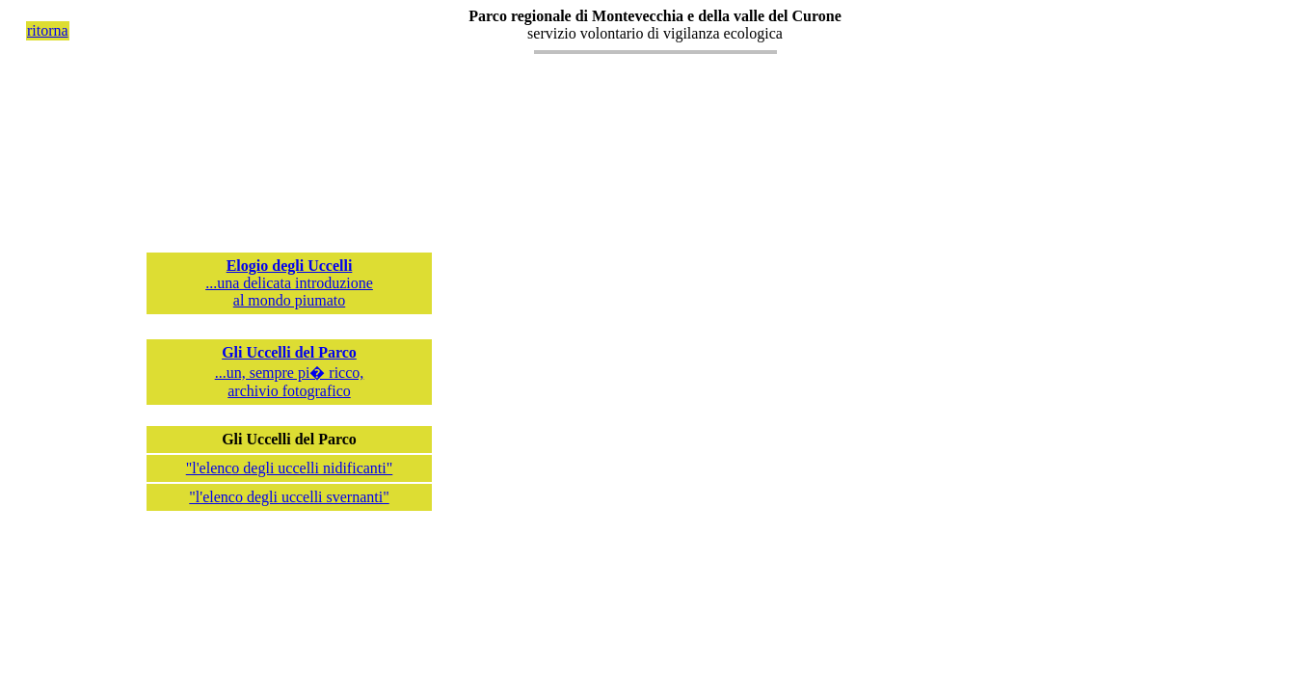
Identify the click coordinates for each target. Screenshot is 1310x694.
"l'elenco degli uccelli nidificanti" (289, 468)
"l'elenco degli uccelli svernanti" (288, 497)
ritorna (47, 30)
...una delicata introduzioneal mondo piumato (289, 282)
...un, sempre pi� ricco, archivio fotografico (289, 371)
